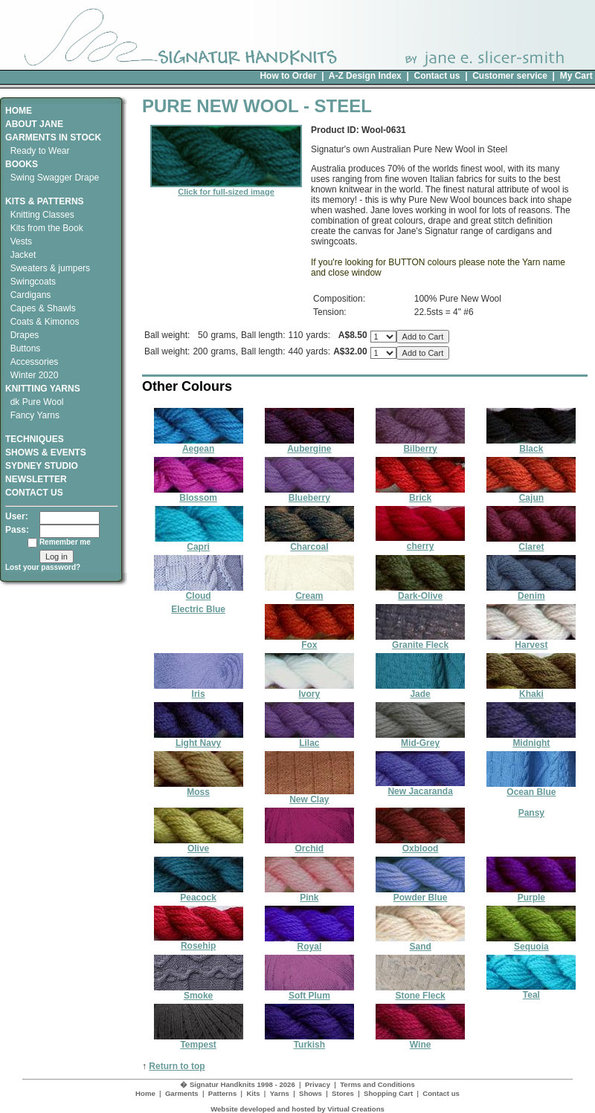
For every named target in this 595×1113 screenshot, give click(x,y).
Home (145, 1093)
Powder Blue (420, 893)
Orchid (309, 844)
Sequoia (531, 942)
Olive (198, 844)
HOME (18, 111)
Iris (198, 690)
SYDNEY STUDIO (41, 466)
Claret (531, 542)
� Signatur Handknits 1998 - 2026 (237, 1084)
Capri (198, 542)
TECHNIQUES (34, 434)
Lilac (309, 739)
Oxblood (420, 844)
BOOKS (21, 164)
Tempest (198, 1040)
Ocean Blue (531, 788)
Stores (343, 1093)
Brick (420, 493)
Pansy (531, 813)
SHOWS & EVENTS (45, 452)
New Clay (309, 795)
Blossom (198, 493)
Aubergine (309, 444)
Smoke (198, 991)
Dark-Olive (420, 592)
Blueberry (309, 493)
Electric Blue (198, 609)
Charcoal (309, 542)
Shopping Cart (388, 1093)
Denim (531, 592)
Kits (253, 1093)
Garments (182, 1093)
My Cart (576, 76)
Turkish (309, 1040)
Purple (531, 893)
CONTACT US (34, 492)
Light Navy (198, 739)
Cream (309, 592)
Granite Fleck (420, 641)
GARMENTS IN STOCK (53, 137)
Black (531, 444)
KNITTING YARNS (42, 388)
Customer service (509, 76)
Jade (420, 690)
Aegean (198, 444)
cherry (420, 542)
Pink (309, 893)
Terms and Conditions (377, 1084)
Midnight (531, 739)
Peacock (198, 893)
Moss (198, 788)
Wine (420, 1040)
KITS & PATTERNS (44, 201)
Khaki (531, 690)
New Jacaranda (420, 787)
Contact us (437, 76)
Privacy (317, 1084)
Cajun (531, 493)
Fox (309, 641)
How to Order (288, 76)
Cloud (198, 592)
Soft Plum (309, 991)
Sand (420, 942)
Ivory (309, 690)
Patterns (222, 1093)
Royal (309, 942)
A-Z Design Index (365, 76)
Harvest (531, 641)
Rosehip (198, 941)
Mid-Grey (420, 739)
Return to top (177, 1066)
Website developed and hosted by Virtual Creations (297, 1109)
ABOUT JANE (34, 124)
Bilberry (420, 444)
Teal (531, 990)
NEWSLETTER (36, 479)
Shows (310, 1093)
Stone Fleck (420, 991)
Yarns (279, 1093)
